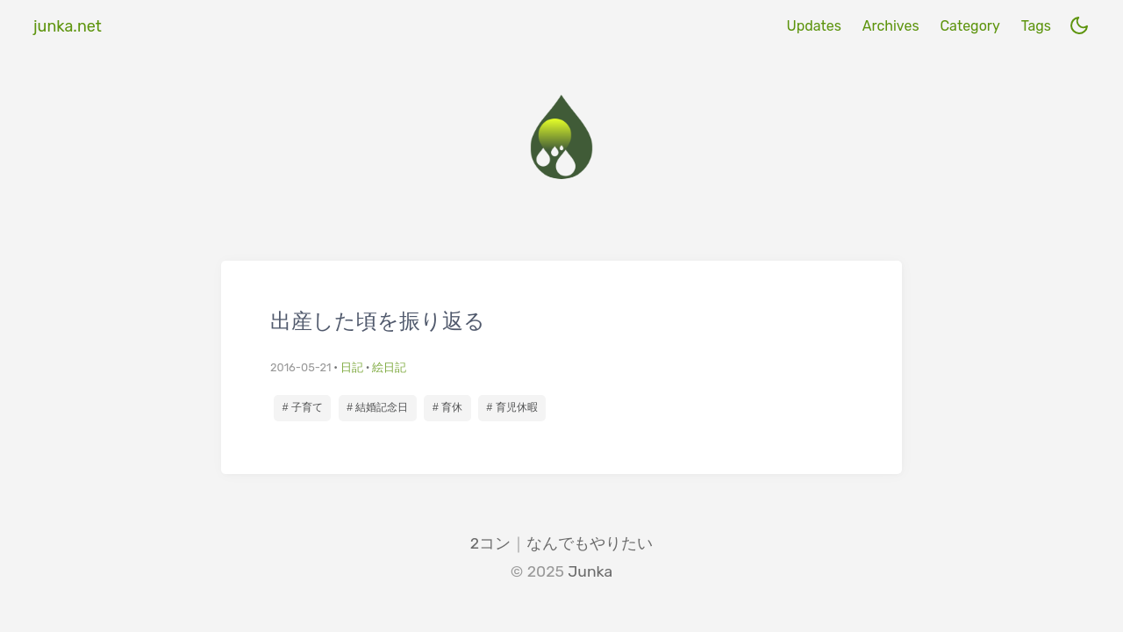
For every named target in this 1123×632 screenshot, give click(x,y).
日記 (351, 367)
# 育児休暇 (512, 407)
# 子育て (303, 407)
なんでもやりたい (589, 543)
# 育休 (447, 407)
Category (969, 26)
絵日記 (389, 367)
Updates (813, 26)
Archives (890, 26)
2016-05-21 (300, 367)
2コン (490, 543)
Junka (590, 571)
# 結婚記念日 (377, 407)
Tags (1036, 26)
